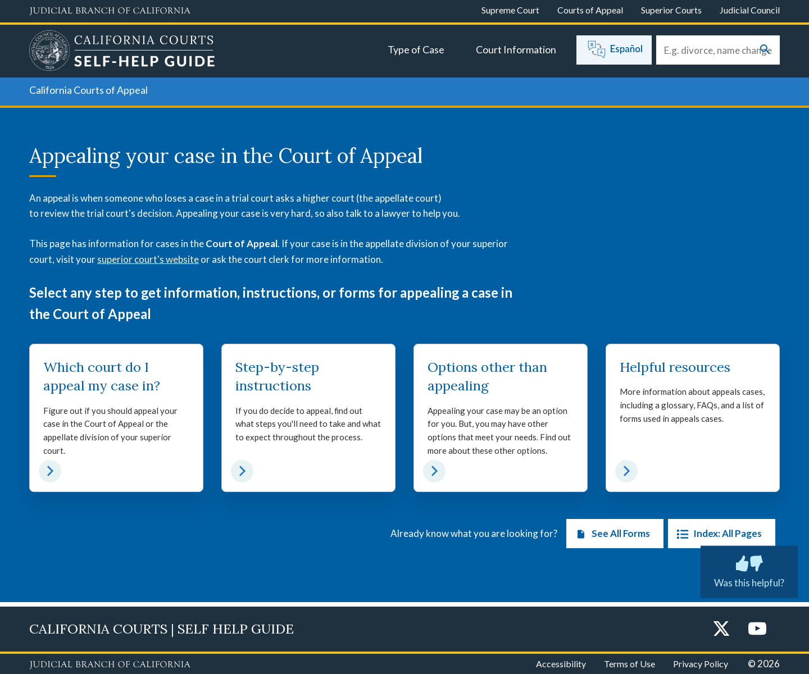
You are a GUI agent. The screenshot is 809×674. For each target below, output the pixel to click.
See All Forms (610, 538)
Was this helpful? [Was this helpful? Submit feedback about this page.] (749, 569)
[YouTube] (757, 629)
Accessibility (561, 663)
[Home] (122, 52)
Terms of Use (629, 663)
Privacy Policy (700, 663)
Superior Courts (671, 9)
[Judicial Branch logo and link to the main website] (109, 11)
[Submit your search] (765, 50)
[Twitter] (721, 629)
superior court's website (148, 259)
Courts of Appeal (590, 9)
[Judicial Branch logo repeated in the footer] (109, 665)
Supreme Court (510, 9)
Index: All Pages (717, 538)
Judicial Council (750, 9)
